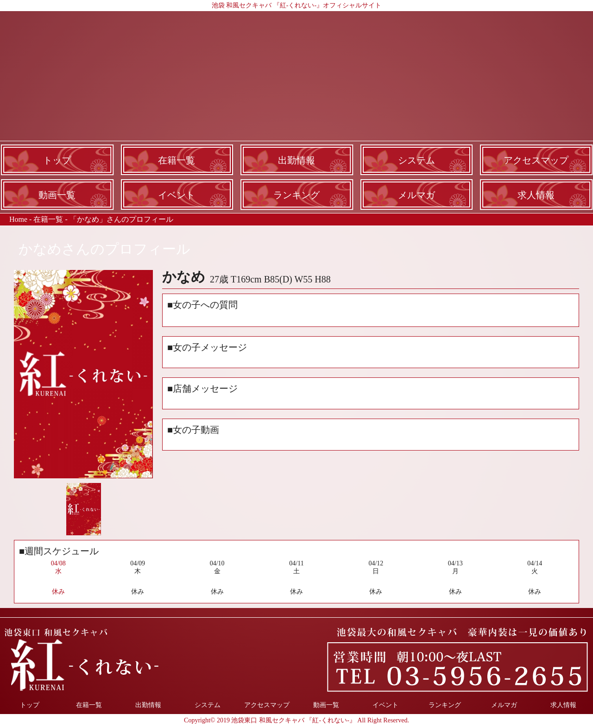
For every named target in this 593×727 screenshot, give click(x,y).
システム (416, 160)
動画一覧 (57, 195)
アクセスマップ (536, 160)
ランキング (296, 195)
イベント (176, 195)
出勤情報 (296, 160)
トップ (57, 160)
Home (18, 219)
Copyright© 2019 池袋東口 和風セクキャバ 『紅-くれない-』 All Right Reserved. (296, 720)
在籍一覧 (176, 160)
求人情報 (536, 195)
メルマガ (416, 195)
